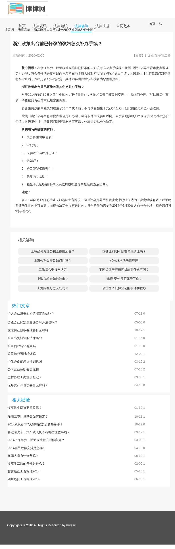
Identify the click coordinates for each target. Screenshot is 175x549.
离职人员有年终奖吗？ (23, 456)
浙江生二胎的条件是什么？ (26, 463)
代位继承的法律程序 (124, 260)
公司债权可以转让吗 (22, 354)
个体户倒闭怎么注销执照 (25, 361)
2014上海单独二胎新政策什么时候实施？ (36, 440)
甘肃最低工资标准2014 (24, 471)
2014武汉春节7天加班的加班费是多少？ (35, 424)
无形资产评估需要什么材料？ (28, 385)
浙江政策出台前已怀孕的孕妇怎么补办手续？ (65, 29)
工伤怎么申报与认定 (53, 269)
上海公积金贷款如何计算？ (52, 260)
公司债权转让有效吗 (22, 346)
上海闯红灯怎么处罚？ (52, 288)
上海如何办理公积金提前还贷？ (53, 251)
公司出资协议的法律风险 (25, 338)
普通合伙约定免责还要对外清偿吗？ (33, 322)
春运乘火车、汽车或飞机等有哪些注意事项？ (39, 432)
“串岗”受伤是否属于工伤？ (124, 279)
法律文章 (24, 29)
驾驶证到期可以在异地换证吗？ (124, 251)
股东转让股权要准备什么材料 (28, 330)
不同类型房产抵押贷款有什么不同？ (124, 269)
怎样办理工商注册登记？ (25, 377)
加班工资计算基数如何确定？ (28, 416)
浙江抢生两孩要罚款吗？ (25, 407)
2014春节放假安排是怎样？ (27, 448)
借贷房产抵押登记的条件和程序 (124, 288)
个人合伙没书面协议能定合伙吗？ (31, 313)
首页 (152, 24)
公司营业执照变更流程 (23, 369)
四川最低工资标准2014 (24, 479)
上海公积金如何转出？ (52, 279)
